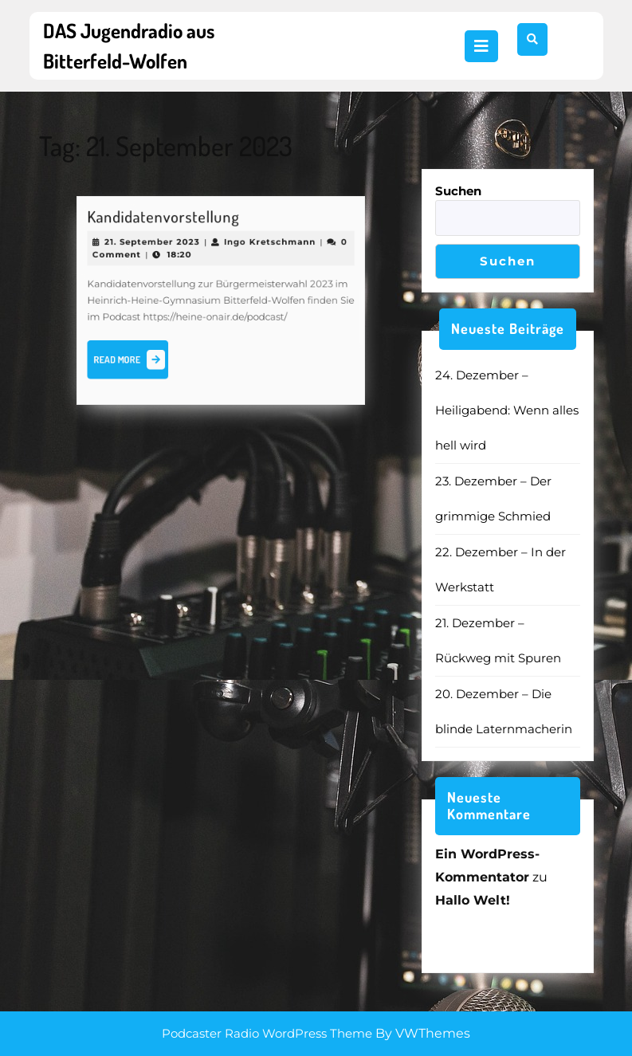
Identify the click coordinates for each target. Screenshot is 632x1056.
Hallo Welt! (472, 900)
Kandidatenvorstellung (168, 223)
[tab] (481, 46)
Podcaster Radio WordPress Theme (267, 1033)
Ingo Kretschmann (265, 247)
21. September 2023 (157, 247)
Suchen (458, 190)
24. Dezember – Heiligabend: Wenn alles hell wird (507, 410)
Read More (138, 356)
